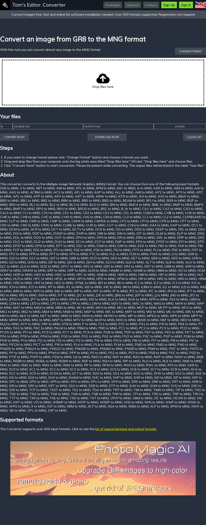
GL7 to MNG (154, 262)
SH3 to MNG (57, 377)
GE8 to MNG (160, 258)
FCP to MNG (22, 250)
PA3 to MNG (22, 328)
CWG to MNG (138, 225)
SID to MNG (163, 377)
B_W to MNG (131, 209)
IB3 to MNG (106, 283)
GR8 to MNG (174, 266)
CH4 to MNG (194, 213)
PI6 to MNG (141, 340)
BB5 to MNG (91, 200)
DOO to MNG (43, 237)
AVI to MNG (147, 196)
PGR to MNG (9, 340)
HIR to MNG (186, 274)
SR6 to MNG (161, 381)
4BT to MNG (45, 188)
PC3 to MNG (168, 328)
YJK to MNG (17, 410)
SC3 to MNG (79, 369)
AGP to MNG (104, 192)
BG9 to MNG (176, 200)
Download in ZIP (107, 137)
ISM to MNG (47, 295)
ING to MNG (63, 291)
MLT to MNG (49, 316)
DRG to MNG (145, 237)
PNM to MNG (157, 349)
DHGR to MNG (64, 233)
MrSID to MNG (148, 320)
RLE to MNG (171, 361)
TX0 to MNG (38, 398)
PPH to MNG (37, 353)
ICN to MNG (18, 287)
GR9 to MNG (194, 266)
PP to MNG (17, 353)
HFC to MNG (85, 274)
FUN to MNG (139, 254)
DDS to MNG (144, 229)
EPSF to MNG (23, 246)
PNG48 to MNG (86, 349)
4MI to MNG (65, 188)
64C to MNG (126, 188)
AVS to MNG (167, 196)
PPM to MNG (58, 353)
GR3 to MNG (133, 266)
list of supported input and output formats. (126, 429)
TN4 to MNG (59, 394)
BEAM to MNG (134, 200)
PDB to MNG (113, 332)
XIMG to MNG (138, 406)
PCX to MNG (92, 332)
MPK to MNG (180, 316)
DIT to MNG (145, 233)
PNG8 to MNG (135, 349)
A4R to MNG (162, 188)
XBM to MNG (76, 406)
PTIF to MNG (19, 357)
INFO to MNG (43, 291)
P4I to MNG (168, 324)
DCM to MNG (19, 229)
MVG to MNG (126, 320)
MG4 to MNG (52, 312)
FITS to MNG (142, 250)
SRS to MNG (37, 386)
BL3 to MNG (78, 205)
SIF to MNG (181, 377)
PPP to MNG (79, 353)
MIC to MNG (114, 312)
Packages (112, 5)
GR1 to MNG (92, 266)
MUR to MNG (105, 320)
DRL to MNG (166, 237)
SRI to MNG (18, 386)
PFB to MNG (29, 336)
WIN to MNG (154, 402)
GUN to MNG (98, 270)
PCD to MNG (189, 328)
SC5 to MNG (119, 369)
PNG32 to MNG (61, 349)
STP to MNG (118, 386)
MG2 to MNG (31, 312)
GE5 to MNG (120, 258)
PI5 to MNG (122, 340)
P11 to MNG (107, 324)
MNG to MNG (71, 316)
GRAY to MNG (10, 270)
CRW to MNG (51, 225)
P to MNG (89, 324)
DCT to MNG (61, 229)
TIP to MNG (184, 390)
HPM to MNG (127, 279)
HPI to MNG (86, 279)
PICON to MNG (20, 344)
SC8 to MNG (180, 369)
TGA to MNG (101, 390)
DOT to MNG (64, 237)
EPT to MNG (65, 246)
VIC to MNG (162, 398)
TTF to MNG (18, 398)
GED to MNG (180, 258)
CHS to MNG (92, 217)
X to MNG (38, 406)
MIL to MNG (175, 312)
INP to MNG (83, 291)
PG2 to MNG (111, 336)
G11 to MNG (38, 258)
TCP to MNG (38, 390)
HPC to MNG (43, 279)
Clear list (194, 137)
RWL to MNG (156, 365)
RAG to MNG (142, 357)
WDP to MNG (87, 402)
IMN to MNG (22, 291)
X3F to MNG (56, 406)
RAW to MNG (184, 357)
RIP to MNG (131, 361)
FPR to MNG (38, 254)
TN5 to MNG (80, 394)
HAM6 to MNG (120, 270)
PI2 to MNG (65, 340)
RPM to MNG (112, 365)
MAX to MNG (44, 307)
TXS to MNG (79, 398)
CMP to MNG (60, 221)
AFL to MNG (83, 192)
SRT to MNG (57, 386)
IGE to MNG (93, 287)
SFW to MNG (164, 373)
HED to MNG (43, 274)
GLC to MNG (9, 266)
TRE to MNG (161, 394)
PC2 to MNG (148, 328)
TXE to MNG (58, 398)
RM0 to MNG (192, 361)
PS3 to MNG (137, 353)
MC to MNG (85, 307)
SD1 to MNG (122, 373)
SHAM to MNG (80, 377)
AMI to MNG (144, 192)
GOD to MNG (50, 266)
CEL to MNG (132, 213)
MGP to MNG (94, 312)
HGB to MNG (106, 274)
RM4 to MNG (73, 365)
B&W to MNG (188, 196)
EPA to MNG (145, 242)
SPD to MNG (39, 381)
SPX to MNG (120, 381)
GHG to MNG (37, 262)
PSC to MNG (178, 353)
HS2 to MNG (63, 283)
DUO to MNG (64, 242)
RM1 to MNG (10, 365)
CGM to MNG (153, 213)
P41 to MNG (148, 324)
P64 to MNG (187, 324)
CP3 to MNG (129, 221)
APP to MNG (43, 196)
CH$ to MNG (174, 213)
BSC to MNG (110, 209)
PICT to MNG (43, 344)
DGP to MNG (42, 233)
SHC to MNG (101, 377)
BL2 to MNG (58, 205)
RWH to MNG (134, 365)
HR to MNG (146, 279)
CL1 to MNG (152, 217)
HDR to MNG (23, 274)
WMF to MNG (175, 402)
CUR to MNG (95, 225)
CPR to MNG (168, 221)
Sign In (186, 5)
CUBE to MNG (73, 225)
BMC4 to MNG (140, 205)
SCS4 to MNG (60, 373)
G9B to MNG (78, 258)
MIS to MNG (194, 312)
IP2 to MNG (138, 291)
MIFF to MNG (135, 312)
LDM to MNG (19, 303)
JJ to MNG (161, 295)
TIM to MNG (142, 390)
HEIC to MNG (65, 274)
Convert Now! (14, 137)
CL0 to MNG (132, 217)
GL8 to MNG (174, 262)
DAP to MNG (180, 225)
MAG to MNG (164, 303)
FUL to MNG (118, 254)
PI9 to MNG (179, 340)
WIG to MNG (133, 402)
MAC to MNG (142, 303)
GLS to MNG (29, 266)
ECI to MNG (84, 242)
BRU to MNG (66, 209)
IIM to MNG (131, 287)
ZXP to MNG (57, 410)
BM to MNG (118, 205)
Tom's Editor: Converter (39, 5)
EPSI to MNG (45, 246)
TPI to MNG (141, 394)
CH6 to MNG (9, 217)
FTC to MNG (98, 254)
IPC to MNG (157, 291)
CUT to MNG (116, 225)
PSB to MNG (158, 353)
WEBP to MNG (111, 402)
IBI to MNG (125, 283)
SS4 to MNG (78, 386)
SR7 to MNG (181, 381)
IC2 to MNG (162, 283)
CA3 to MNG (192, 209)
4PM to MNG (105, 188)
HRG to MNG (187, 279)
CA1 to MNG (151, 209)
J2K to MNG (104, 295)
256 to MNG (9, 188)
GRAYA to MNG (34, 270)
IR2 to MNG (9, 295)
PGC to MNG (152, 336)
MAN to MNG (185, 303)
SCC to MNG (18, 373)
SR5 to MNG (140, 381)
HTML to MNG (85, 283)
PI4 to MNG (103, 340)
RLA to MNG (151, 361)
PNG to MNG (187, 344)
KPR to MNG (158, 299)
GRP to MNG (77, 270)
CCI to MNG (31, 213)
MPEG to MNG (158, 316)
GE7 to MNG (140, 258)
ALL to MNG (124, 192)
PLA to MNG (103, 344)
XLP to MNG (159, 406)
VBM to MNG (142, 398)
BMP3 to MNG (24, 209)
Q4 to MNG (81, 357)
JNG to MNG (179, 295)
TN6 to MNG (101, 394)
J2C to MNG (85, 295)
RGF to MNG (91, 361)
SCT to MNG (81, 373)
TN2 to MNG (18, 394)
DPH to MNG (85, 237)
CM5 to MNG (39, 221)
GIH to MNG (95, 262)
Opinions (132, 5)
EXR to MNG (126, 246)
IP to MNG (120, 291)
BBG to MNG (111, 200)
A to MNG (144, 188)
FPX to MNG (78, 254)
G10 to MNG (18, 258)
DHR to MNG (86, 233)
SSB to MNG (98, 386)
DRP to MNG (186, 237)
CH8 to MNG (30, 217)
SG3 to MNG (184, 373)
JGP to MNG (144, 295)
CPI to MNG (149, 221)
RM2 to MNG (31, 365)
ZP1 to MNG (37, 410)
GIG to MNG (76, 262)
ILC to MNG (171, 287)
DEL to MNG (187, 229)
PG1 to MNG (91, 336)
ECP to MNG (104, 242)
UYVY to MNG (120, 398)
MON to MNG (92, 316)
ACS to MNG (63, 192)
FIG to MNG (122, 250)
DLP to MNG (186, 233)
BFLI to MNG (155, 200)
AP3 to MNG (185, 192)
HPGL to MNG (64, 279)
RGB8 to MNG (23, 361)
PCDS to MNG (10, 332)
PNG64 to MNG (111, 349)
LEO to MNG (39, 303)
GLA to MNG (194, 262)
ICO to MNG (37, 287)
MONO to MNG (115, 316)
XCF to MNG (97, 406)
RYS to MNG (176, 365)
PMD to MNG (145, 344)
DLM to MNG (165, 233)
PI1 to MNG (46, 340)
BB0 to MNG (9, 200)
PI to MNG (28, 340)
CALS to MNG (10, 213)
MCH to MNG (106, 307)
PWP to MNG (40, 357)
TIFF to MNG (122, 390)
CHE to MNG (50, 217)
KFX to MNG (78, 299)
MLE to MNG (29, 316)
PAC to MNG (43, 328)
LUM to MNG (100, 303)
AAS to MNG (18, 192)
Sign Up (169, 5)
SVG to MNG (180, 386)
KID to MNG (98, 299)
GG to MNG (17, 262)
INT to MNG (102, 291)
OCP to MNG (30, 324)
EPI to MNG (187, 242)
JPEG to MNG (19, 299)
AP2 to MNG (164, 192)
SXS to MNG (18, 390)
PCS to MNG (51, 332)
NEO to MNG (190, 320)
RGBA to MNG (46, 361)
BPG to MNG (45, 209)
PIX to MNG (63, 344)
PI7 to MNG (160, 340)
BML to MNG (161, 205)
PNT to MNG (178, 349)
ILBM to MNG (151, 287)
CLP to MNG (18, 221)
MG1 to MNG (10, 312)
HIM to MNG (147, 274)
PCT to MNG (72, 332)
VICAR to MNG (184, 398)
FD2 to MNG (42, 250)
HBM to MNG (166, 270)
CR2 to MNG (9, 225)
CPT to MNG (189, 221)
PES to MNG (174, 332)
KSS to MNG (178, 299)
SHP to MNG (122, 377)
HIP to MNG (167, 274)
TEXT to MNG (59, 390)
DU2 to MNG (43, 242)
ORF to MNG (50, 324)
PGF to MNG (172, 336)
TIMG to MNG (163, 390)
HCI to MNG (187, 270)
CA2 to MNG (172, 209)
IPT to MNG (196, 291)
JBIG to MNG (124, 295)
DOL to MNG (22, 237)
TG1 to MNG (81, 390)
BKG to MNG (18, 205)
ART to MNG (84, 196)
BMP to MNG (183, 205)
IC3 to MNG (181, 283)
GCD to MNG (99, 258)
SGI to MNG (18, 377)
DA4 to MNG (159, 225)
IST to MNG (66, 295)
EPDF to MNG (166, 242)
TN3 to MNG (39, 394)
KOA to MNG (137, 299)
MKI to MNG (9, 316)
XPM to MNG (180, 406)
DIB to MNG (106, 233)
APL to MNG (22, 196)
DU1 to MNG (22, 242)
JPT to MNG (39, 299)
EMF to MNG (124, 242)
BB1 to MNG (29, 200)
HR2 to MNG (166, 279)
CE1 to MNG (72, 213)
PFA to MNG (9, 336)
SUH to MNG (139, 386)
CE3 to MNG (112, 213)
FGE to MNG (83, 250)
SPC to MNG (18, 381)
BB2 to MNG (50, 200)
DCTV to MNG (83, 229)
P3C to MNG (127, 324)
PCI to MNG (32, 332)
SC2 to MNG (58, 369)
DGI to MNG (22, 233)
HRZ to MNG (43, 283)
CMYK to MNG (82, 221)
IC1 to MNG (143, 283)
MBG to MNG (65, 307)
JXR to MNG (59, 299)
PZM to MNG (62, 357)
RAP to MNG (163, 357)
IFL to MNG (74, 287)
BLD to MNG (98, 205)
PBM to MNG (87, 328)
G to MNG (179, 254)
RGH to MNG (111, 361)
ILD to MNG (190, 287)
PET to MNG (194, 332)
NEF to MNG (169, 320)
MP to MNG (136, 316)
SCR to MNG (38, 373)
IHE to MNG (112, 287)
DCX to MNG (104, 229)
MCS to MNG (191, 307)
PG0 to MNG (70, 336)
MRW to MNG (19, 320)
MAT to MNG (23, 307)
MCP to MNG (147, 307)
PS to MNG (98, 353)
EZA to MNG (147, 246)
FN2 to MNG (180, 250)
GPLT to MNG (71, 266)
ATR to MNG (127, 196)
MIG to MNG (155, 312)
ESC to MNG (85, 246)
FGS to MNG (103, 250)
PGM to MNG (193, 336)
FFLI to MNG (62, 250)
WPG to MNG (19, 406)
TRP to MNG (181, 394)
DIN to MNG (126, 233)
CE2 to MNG (92, 213)
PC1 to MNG (128, 328)
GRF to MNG (56, 270)
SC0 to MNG (18, 369)
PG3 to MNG (131, 336)
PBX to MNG (107, 328)
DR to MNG (125, 237)
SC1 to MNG (38, 369)
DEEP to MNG (166, 229)
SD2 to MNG (142, 373)
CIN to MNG (112, 217)
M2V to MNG (121, 303)
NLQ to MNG (9, 324)
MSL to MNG (41, 320)
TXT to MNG (99, 398)
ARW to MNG (106, 196)
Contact (151, 5)
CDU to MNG (51, 213)
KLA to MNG (117, 299)
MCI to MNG (126, 307)
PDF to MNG (133, 332)
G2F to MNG (58, 258)
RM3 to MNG (52, 365)
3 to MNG (27, 188)
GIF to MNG (57, 262)
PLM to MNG (123, 344)
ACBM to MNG (41, 192)
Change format (190, 51)
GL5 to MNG (114, 262)
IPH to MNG (176, 291)
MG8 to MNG (73, 312)
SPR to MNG (59, 381)
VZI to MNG (42, 402)
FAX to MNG (187, 246)
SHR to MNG (143, 377)
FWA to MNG (160, 254)
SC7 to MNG (159, 369)
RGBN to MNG (69, 361)
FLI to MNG (161, 250)
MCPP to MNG (169, 307)
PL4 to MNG (83, 344)
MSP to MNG (62, 320)
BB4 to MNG (70, 200)
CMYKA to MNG (106, 221)
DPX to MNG (106, 237)
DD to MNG (124, 229)
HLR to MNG (22, 279)
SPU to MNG (100, 381)
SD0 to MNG (101, 373)
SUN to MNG (159, 386)
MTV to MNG (83, 320)
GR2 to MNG (112, 266)
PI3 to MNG (84, 340)
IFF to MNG (56, 287)
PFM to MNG (50, 336)
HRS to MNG (22, 283)
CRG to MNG (30, 225)
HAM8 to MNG (144, 270)
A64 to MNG (183, 188)
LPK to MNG (79, 303)
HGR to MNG (127, 274)
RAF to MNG (121, 357)
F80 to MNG (167, 246)
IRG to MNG (28, 295)
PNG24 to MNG (36, 349)
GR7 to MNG (153, 266)
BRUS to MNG (88, 209)
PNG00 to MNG (11, 349)
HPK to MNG (105, 279)
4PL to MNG (85, 188)
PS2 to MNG (117, 353)
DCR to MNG (40, 229)
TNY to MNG (121, 394)
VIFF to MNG (22, 402)
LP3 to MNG (59, 303)
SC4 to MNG (99, 369)
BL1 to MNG (38, 205)
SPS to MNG (79, 381)
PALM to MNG (65, 328)
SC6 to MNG (139, 369)
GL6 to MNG (134, 262)
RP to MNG (92, 365)
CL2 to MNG (172, 217)
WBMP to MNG (64, 402)
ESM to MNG (106, 246)
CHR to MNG (71, 217)
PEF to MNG (154, 332)
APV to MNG (64, 196)
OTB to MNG (71, 324)
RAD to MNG (101, 357)
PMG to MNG (166, 344)
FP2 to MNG (18, 254)
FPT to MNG (58, 254)
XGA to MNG (117, 406)
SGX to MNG (37, 377)
